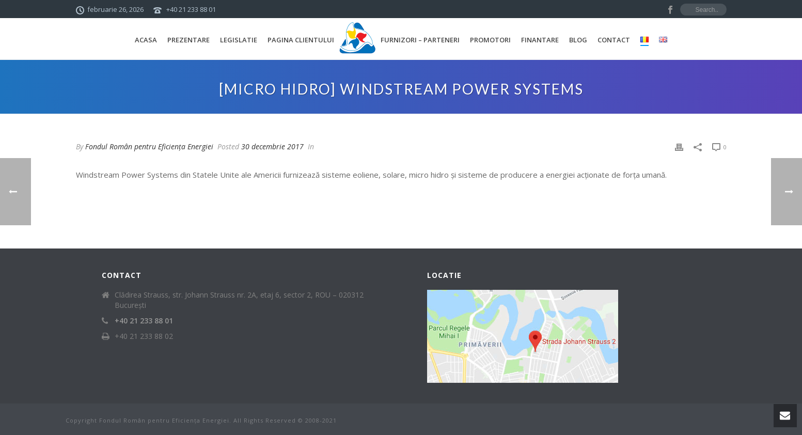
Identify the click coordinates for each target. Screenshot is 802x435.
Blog (578, 39)
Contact (613, 39)
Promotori (490, 39)
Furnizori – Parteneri (420, 39)
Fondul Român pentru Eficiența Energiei (149, 146)
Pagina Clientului (301, 39)
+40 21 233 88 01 (191, 9)
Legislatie (238, 39)
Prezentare (188, 39)
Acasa (146, 39)
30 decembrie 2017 (272, 146)
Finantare (540, 39)
